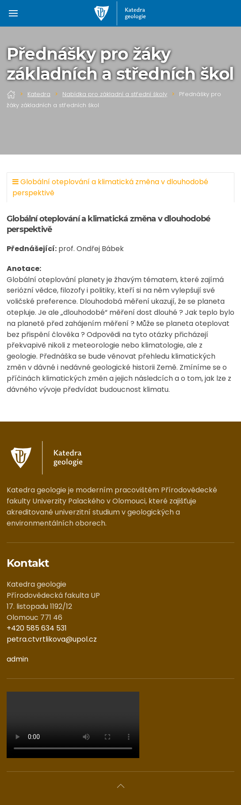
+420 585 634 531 (37, 628)
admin (17, 659)
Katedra (38, 94)
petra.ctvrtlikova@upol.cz (52, 639)
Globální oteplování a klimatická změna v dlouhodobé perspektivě (110, 187)
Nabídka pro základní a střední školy (114, 94)
